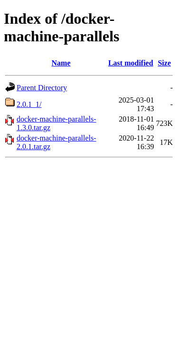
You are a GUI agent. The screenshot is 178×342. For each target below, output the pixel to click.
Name (61, 63)
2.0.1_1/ (29, 104)
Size (164, 63)
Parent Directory (42, 88)
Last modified (130, 63)
